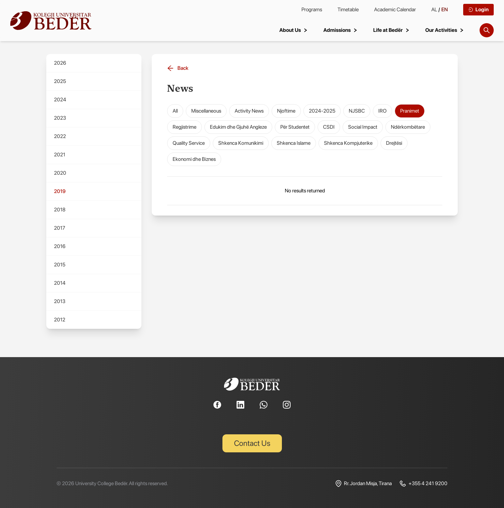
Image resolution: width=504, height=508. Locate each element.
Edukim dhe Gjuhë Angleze (238, 127)
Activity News (249, 111)
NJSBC (357, 111)
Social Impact (362, 127)
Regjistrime (184, 127)
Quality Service (189, 143)
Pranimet (409, 111)
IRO (382, 111)
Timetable (348, 9)
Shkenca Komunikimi (240, 143)
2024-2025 (322, 111)
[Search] (487, 30)
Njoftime (286, 111)
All (175, 111)
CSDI (329, 127)
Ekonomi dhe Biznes (194, 159)
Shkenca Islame (293, 143)
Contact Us (252, 443)
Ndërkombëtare (408, 127)
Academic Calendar (395, 9)
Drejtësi (394, 143)
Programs (312, 9)
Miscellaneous (206, 111)
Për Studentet (295, 127)
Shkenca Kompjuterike (348, 143)
